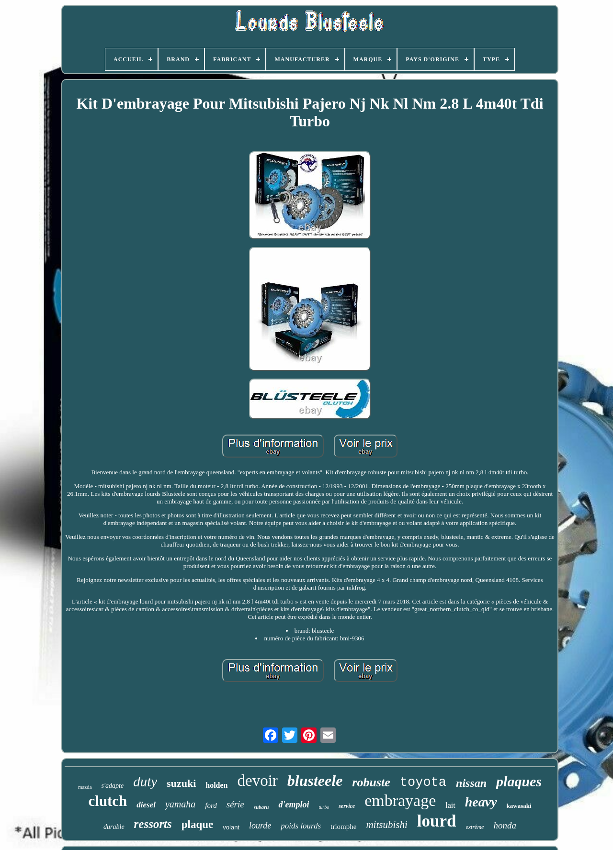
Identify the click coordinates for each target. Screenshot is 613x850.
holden (216, 785)
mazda (85, 787)
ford (210, 805)
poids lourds (301, 825)
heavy (481, 801)
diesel (146, 804)
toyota (423, 782)
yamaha (180, 804)
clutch (107, 801)
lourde (260, 825)
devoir (258, 780)
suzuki (181, 783)
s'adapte (113, 785)
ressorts (153, 823)
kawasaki (519, 805)
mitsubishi (386, 824)
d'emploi (293, 804)
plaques (519, 781)
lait (450, 805)
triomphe (343, 826)
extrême (474, 827)
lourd (436, 821)
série (235, 804)
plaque (197, 824)
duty (145, 781)
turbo (323, 807)
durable (114, 826)
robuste (371, 782)
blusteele (315, 780)
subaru (261, 807)
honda (504, 825)
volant (231, 827)
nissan (471, 783)
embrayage (400, 800)
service (347, 806)
